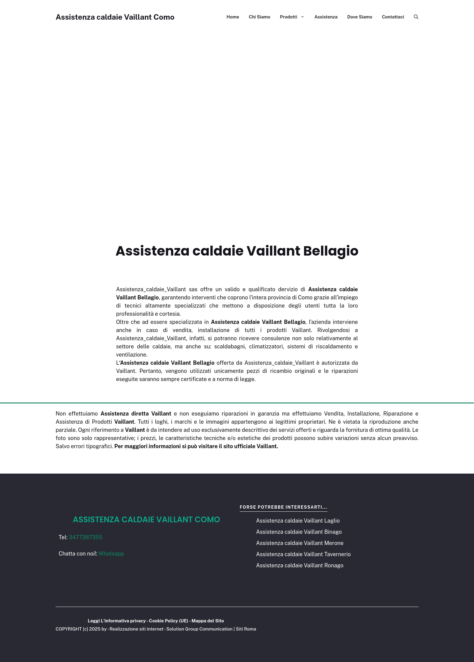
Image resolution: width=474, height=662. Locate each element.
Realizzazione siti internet (136, 628)
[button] (413, 17)
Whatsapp (111, 553)
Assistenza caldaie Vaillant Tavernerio (303, 554)
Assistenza (326, 16)
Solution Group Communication (199, 628)
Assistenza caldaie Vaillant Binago (299, 532)
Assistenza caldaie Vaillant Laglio (298, 520)
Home (232, 16)
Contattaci (393, 16)
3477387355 (85, 537)
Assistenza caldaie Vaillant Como (115, 16)
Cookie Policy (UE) (168, 620)
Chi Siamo (259, 16)
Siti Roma (246, 628)
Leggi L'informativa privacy (117, 620)
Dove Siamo (359, 16)
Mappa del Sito (208, 620)
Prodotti (295, 17)
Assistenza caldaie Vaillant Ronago (299, 565)
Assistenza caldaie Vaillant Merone (299, 543)
